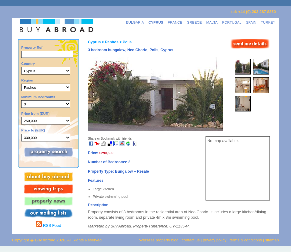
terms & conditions (246, 240)
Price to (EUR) (33, 130)
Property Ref (31, 47)
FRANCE (175, 22)
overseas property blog (159, 240)
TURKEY (268, 22)
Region (27, 80)
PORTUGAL (232, 22)
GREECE (194, 22)
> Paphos (109, 42)
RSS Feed (48, 225)
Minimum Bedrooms (38, 97)
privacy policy (214, 240)
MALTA (212, 22)
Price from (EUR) (35, 113)
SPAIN (251, 22)
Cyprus (94, 42)
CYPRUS (156, 22)
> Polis (125, 42)
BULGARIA (135, 22)
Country (28, 63)
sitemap (271, 240)
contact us (191, 240)
